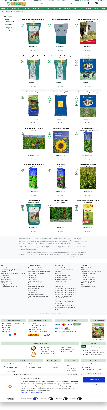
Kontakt (5, 327)
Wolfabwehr (84, 270)
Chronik (5, 329)
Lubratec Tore (32, 275)
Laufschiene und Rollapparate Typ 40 (65, 292)
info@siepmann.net (25, 374)
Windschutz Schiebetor (61, 277)
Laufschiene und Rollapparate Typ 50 (65, 294)
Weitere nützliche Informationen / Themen (53, 313)
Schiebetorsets (59, 273)
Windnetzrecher (32, 292)
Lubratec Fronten (33, 277)
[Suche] (55, 3)
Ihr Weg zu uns (7, 325)
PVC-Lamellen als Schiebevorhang (64, 305)
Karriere (5, 331)
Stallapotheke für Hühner (8, 285)
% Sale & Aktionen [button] (100, 8)
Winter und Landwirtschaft (62, 275)
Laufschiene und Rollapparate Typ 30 (65, 290)
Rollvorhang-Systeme (34, 288)
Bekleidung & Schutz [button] (71, 8)
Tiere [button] (24, 8)
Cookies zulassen (94, 387)
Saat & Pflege (8, 31)
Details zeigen (88, 407)
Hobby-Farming (5, 275)
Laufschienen (58, 303)
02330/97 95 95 (53, 0)
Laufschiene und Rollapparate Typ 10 (65, 288)
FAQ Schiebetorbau (60, 281)
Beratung (32, 327)
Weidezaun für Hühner (88, 287)
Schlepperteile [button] (16, 8)
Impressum (23, 400)
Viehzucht (57, 300)
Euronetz (3, 271)
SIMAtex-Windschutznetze (35, 294)
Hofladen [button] (41, 8)
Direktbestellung (37, 0)
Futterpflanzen (9, 28)
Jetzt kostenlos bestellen (98, 339)
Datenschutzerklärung (35, 400)
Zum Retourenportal (97, 347)
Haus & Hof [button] (32, 8)
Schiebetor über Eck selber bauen (64, 268)
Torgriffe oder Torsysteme (89, 277)
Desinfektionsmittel (6, 281)
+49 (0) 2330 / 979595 (11, 367)
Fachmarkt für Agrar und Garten (12, 324)
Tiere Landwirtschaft (7, 279)
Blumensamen (9, 24)
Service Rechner (67, 351)
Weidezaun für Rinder (87, 268)
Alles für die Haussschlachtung (63, 296)
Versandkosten (34, 329)
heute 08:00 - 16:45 (62, 0)
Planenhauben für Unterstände (64, 270)
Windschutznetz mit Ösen (35, 281)
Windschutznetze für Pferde (36, 268)
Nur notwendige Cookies (94, 393)
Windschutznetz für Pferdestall (37, 273)
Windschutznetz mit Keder (35, 283)
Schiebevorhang (32, 290)
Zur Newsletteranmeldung (93, 373)
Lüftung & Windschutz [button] (54, 8)
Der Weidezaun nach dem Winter (91, 271)
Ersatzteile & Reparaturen (37, 325)
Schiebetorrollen (59, 285)
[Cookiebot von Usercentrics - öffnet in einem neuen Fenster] (10, 407)
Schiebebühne (59, 287)
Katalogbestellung (98, 320)
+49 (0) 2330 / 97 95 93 (33, 367)
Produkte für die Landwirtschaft (64, 302)
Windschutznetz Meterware (36, 287)
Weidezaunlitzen (86, 275)
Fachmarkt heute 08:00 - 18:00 (82, 0)
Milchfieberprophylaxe (7, 283)
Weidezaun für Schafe (87, 285)
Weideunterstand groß (7, 268)
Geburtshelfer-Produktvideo (63, 298)
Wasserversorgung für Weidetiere (11, 270)
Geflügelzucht (5, 277)
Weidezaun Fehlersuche (88, 279)
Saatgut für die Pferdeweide (9, 287)
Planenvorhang (32, 279)
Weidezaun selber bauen (88, 273)
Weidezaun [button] (4, 8)
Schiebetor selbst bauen (62, 283)
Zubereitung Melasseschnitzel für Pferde (13, 273)
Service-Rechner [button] (86, 8)
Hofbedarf (58, 271)
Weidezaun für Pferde (87, 283)
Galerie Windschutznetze (35, 270)
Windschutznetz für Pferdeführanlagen (39, 271)
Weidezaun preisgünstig (88, 281)
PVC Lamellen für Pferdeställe (36, 285)
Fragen (32, 324)
